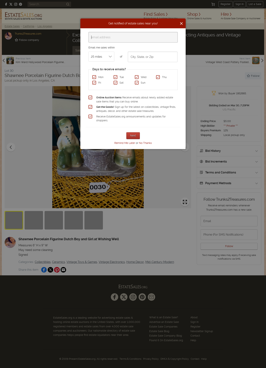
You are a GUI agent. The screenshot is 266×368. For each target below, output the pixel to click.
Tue (122, 77)
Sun (143, 82)
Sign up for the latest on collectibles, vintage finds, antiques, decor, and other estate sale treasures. (136, 108)
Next (133, 135)
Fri (99, 82)
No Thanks (145, 142)
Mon (100, 77)
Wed (143, 77)
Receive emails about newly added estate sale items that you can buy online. (134, 99)
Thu (164, 77)
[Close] (181, 23)
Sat (122, 82)
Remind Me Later (124, 142)
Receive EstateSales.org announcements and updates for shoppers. (131, 118)
